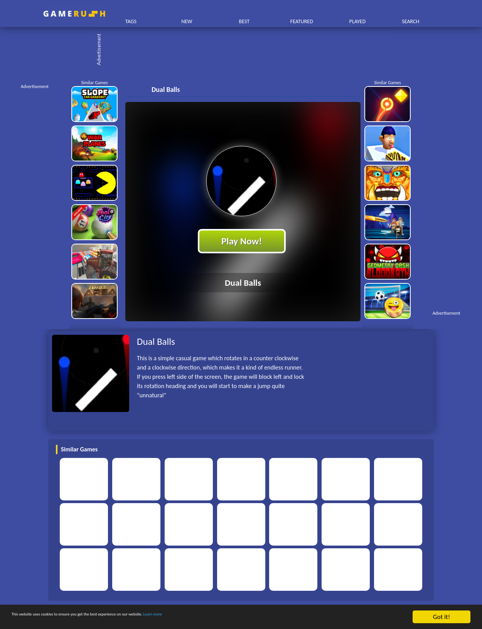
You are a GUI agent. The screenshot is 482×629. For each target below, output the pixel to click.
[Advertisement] (244, 50)
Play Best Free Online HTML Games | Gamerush (74, 14)
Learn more (241, 618)
